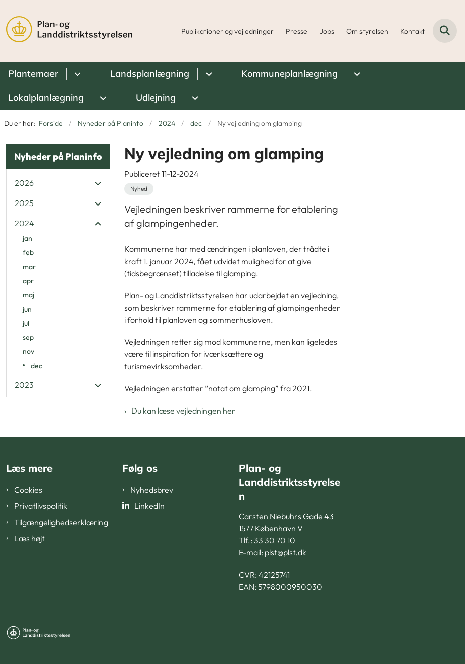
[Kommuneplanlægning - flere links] (356, 74)
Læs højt (29, 538)
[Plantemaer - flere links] (76, 74)
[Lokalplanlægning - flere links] (102, 98)
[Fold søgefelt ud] (445, 31)
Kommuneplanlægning (289, 73)
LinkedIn (149, 506)
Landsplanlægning (149, 73)
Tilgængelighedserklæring (61, 522)
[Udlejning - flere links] (193, 98)
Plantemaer (33, 73)
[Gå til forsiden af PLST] (66, 30)
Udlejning (156, 98)
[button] (95, 183)
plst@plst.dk (285, 552)
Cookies (28, 490)
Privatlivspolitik (40, 506)
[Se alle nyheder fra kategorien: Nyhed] (138, 189)
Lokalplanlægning (46, 98)
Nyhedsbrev (151, 490)
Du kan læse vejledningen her (183, 410)
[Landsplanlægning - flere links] (207, 74)
